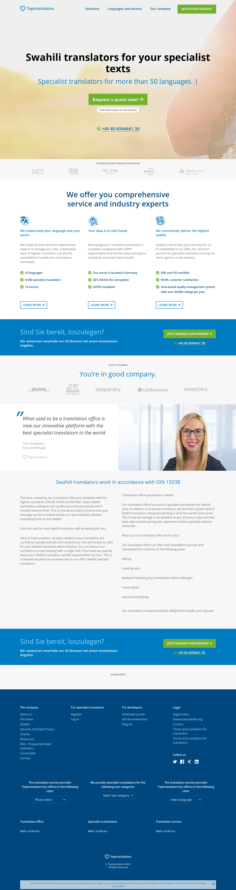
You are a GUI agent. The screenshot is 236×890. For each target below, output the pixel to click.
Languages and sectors (125, 8)
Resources (27, 739)
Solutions (92, 8)
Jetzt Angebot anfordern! (189, 334)
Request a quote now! (118, 99)
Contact (25, 758)
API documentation (135, 719)
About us (26, 714)
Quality (24, 724)
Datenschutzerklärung (188, 719)
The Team (26, 719)
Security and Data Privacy (37, 729)
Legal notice (181, 714)
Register (76, 714)
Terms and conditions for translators (190, 740)
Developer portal (133, 714)
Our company (160, 8)
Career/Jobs (28, 753)
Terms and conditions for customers (190, 731)
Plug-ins (127, 724)
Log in (75, 719)
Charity (25, 734)
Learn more (34, 305)
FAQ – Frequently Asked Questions (35, 746)
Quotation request (196, 9)
